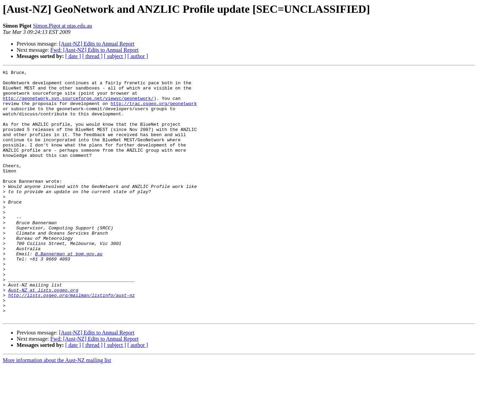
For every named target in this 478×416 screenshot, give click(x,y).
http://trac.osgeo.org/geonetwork (154, 110)
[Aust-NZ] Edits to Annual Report (97, 44)
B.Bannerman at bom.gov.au (69, 291)
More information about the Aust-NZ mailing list (57, 410)
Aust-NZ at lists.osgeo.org (43, 334)
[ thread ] (92, 56)
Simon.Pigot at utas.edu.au (62, 26)
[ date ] (73, 56)
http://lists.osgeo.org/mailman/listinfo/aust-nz (71, 341)
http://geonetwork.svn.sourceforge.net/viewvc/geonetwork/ (78, 104)
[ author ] (137, 56)
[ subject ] (115, 56)
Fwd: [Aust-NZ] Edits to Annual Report (94, 50)
